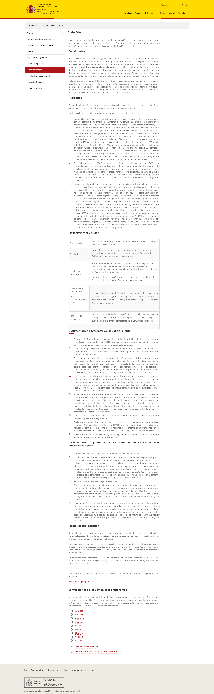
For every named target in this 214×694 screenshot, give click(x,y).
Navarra (79, 633)
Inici (26, 670)
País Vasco (80, 640)
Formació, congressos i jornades (40, 45)
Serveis (181, 13)
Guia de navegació (73, 670)
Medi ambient (150, 13)
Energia (138, 13)
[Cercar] (183, 5)
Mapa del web (54, 670)
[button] (158, 13)
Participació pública (35, 63)
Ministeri (128, 13)
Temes (30, 33)
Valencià (164, 5)
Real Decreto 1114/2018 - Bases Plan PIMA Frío (96, 651)
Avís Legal (90, 670)
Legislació (31, 51)
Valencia (79, 637)
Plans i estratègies (58, 25)
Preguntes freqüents (35, 82)
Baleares (79, 614)
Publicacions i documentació (39, 76)
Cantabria (79, 618)
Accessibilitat (37, 670)
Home (31, 25)
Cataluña (79, 622)
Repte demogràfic (168, 13)
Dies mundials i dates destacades (40, 39)
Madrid (78, 629)
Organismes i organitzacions (38, 57)
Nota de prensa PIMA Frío (86, 646)
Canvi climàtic (42, 25)
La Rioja (78, 625)
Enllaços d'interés (34, 88)
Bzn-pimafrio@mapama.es (81, 581)
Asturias (79, 611)
